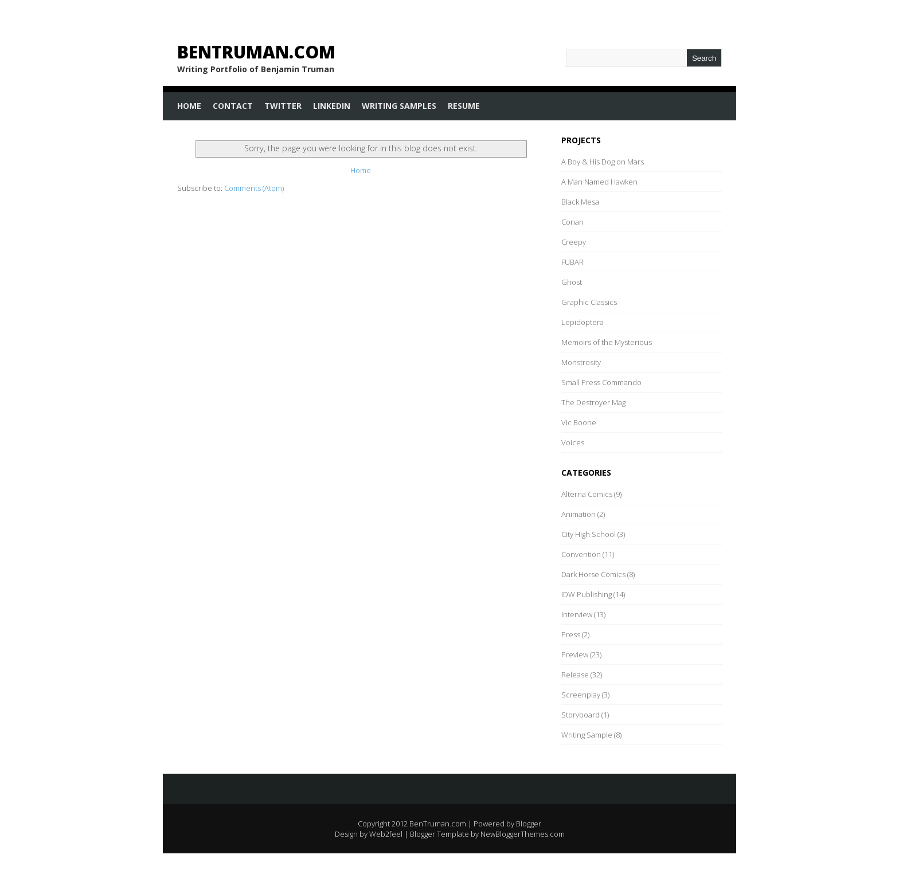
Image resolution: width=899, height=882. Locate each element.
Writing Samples (399, 105)
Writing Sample (586, 735)
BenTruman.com (256, 52)
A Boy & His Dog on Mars (602, 161)
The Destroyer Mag (593, 402)
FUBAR (572, 262)
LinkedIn (331, 105)
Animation (578, 514)
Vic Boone (578, 422)
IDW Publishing (586, 594)
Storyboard (580, 714)
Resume (464, 105)
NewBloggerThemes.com (522, 834)
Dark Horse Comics (593, 574)
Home (189, 105)
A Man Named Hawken (599, 182)
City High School (588, 534)
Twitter (283, 105)
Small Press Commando (601, 382)
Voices (572, 442)
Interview (576, 614)
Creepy (573, 242)
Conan (572, 222)
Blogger (528, 823)
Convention (581, 554)
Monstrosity (581, 362)
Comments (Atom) (254, 188)
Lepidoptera (582, 322)
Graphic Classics (589, 302)
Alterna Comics (586, 494)
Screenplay (580, 694)
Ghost (571, 282)
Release (575, 674)
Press (570, 634)
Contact (233, 105)
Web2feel (385, 834)
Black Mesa (580, 202)
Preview (574, 654)
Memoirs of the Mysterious (606, 342)
